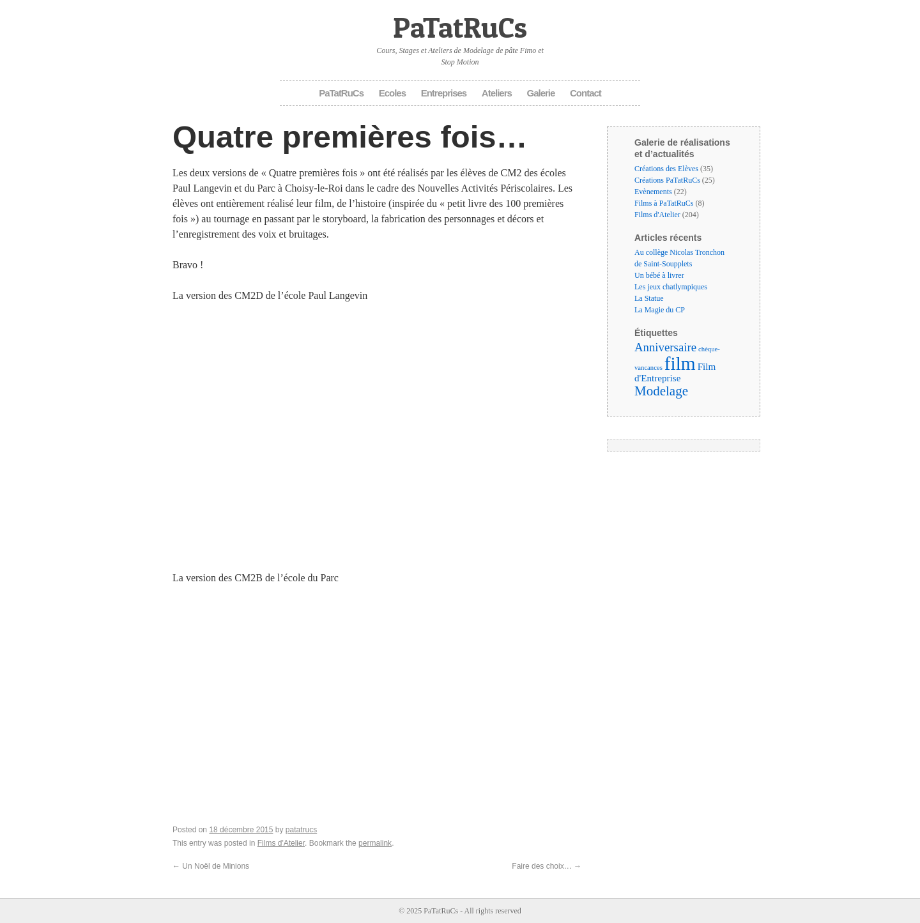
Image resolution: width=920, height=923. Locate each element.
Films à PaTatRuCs (664, 203)
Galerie (541, 93)
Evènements (653, 191)
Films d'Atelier (281, 843)
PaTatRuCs (460, 27)
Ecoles (392, 93)
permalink (375, 843)
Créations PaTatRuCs (667, 180)
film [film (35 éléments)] (680, 363)
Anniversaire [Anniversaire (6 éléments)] (665, 347)
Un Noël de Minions (210, 866)
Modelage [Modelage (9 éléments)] (661, 391)
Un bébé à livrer (659, 275)
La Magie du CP (659, 309)
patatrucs (301, 829)
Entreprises (444, 93)
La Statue (649, 298)
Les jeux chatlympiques (670, 286)
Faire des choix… (546, 866)
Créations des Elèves (666, 168)
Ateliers (497, 93)
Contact (585, 93)
